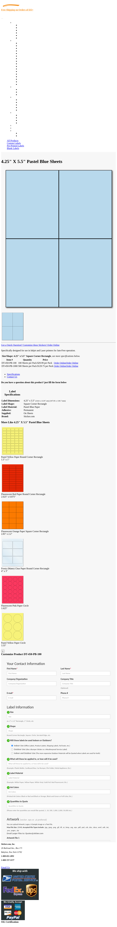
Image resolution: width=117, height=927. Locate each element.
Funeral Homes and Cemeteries (32, 81)
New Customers (25, 136)
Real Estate (23, 74)
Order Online (53, 345)
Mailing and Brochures (29, 69)
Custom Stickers (20, 87)
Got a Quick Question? (11, 345)
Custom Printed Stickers (29, 63)
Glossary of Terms (26, 107)
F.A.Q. (21, 110)
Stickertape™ (24, 71)
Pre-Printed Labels (15, 146)
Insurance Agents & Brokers (31, 48)
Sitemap (22, 123)
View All (22, 43)
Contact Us (18, 112)
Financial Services (26, 66)
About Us (17, 97)
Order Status (24, 118)
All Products (12, 140)
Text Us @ (11, 864)
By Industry (18, 40)
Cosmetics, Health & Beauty (31, 58)
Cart (15, 130)
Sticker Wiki (24, 105)
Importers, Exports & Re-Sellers (33, 53)
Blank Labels (13, 148)
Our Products (19, 22)
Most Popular (24, 35)
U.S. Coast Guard (26, 76)
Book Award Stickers (28, 84)
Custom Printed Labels (28, 27)
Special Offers (25, 38)
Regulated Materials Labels (31, 79)
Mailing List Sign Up (28, 120)
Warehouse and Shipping (29, 61)
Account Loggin (25, 133)
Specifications (13, 374)
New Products (24, 33)
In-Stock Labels (25, 25)
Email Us (5, 867)
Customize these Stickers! (34, 345)
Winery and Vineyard (28, 51)
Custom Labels (14, 143)
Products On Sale (26, 30)
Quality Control (25, 45)
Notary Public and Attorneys (31, 56)
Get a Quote (23, 92)
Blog (20, 102)
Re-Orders (17, 125)
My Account (18, 128)
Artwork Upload (25, 94)
